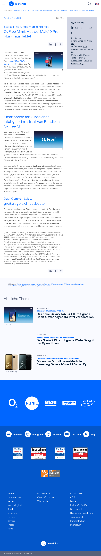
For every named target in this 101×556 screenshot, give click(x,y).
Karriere (11, 520)
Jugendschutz (77, 516)
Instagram (37, 434)
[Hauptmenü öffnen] (4, 4)
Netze (11, 501)
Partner (11, 516)
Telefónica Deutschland (22, 10)
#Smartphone (78, 284)
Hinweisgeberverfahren (82, 513)
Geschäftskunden (46, 497)
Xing (93, 434)
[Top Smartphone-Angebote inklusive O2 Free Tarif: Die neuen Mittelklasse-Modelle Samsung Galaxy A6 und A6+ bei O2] (49, 363)
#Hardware (33, 284)
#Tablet (24, 286)
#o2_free (34, 286)
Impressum (75, 524)
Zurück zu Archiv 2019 (12, 18)
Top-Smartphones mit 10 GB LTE (81, 41)
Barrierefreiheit (77, 520)
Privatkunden (43, 493)
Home (11, 493)
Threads (57, 434)
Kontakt (74, 501)
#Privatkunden (69, 284)
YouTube (76, 434)
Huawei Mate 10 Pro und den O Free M (16, 62)
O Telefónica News (39, 10)
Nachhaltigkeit (15, 505)
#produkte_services (44, 286)
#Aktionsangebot (22, 284)
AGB (72, 497)
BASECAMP (76, 493)
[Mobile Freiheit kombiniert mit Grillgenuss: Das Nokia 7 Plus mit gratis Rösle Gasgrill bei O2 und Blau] (49, 339)
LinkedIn (17, 434)
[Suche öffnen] (89, 4)
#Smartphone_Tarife (14, 286)
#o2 (29, 286)
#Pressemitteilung (57, 284)
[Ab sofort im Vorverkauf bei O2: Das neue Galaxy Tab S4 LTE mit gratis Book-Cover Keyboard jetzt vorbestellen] (49, 316)
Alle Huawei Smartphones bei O (82, 49)
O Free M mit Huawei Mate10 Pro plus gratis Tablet (76, 10)
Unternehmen (14, 497)
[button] (50, 44)
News (10, 528)
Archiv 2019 (52, 10)
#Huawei (40, 284)
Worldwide (42, 501)
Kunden (11, 509)
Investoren (13, 513)
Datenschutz (76, 509)
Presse (11, 524)
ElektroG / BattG (78, 505)
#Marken (47, 284)
